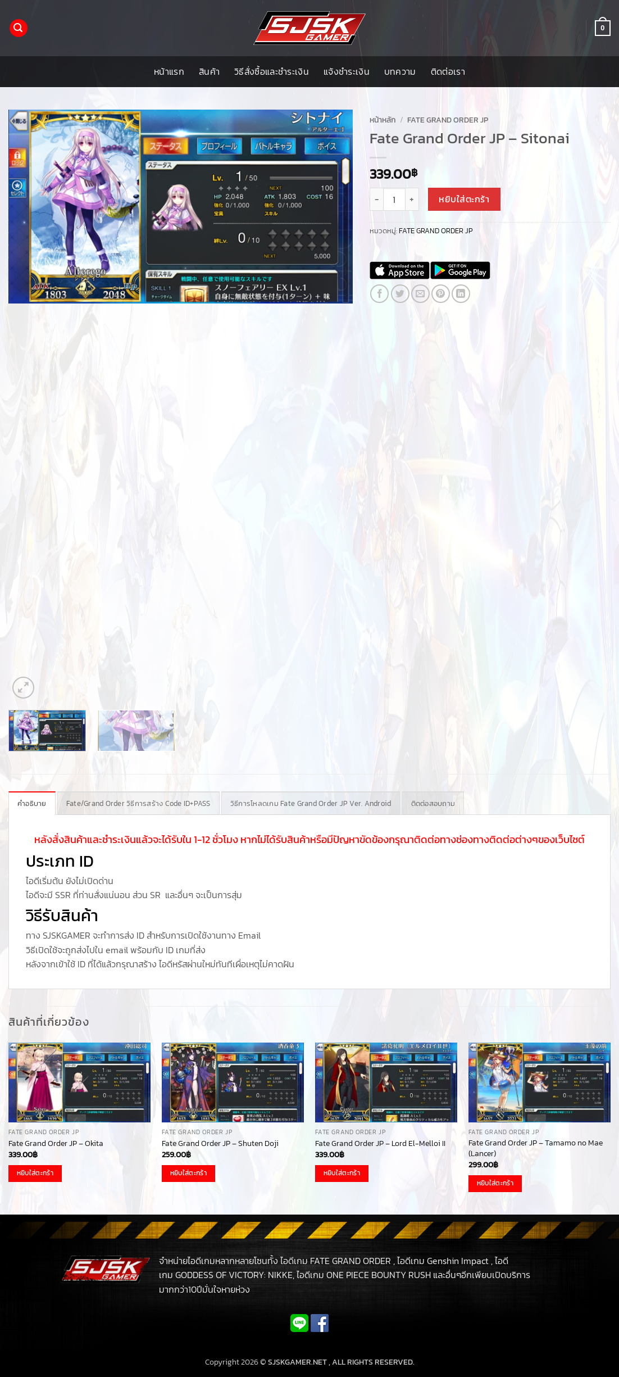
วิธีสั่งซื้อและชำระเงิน (271, 71)
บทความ (400, 71)
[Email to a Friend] (420, 293)
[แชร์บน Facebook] (379, 293)
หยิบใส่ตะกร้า (464, 199)
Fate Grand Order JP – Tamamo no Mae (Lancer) (535, 1148)
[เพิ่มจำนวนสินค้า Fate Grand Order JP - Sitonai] (412, 199)
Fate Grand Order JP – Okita (55, 1143)
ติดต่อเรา (448, 71)
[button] (19, 28)
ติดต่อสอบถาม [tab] (433, 803)
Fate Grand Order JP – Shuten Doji (220, 1143)
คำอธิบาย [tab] (32, 803)
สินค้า (209, 71)
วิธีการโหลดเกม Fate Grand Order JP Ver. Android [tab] (311, 803)
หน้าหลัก (383, 119)
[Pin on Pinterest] (440, 293)
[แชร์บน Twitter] (400, 293)
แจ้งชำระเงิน (347, 71)
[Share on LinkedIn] (461, 293)
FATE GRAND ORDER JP (447, 119)
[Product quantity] (394, 199)
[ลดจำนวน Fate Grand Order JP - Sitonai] (376, 199)
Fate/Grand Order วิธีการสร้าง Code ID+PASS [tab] (138, 803)
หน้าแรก (169, 71)
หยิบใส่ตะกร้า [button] (35, 1173)
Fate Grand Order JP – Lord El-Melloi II (380, 1143)
